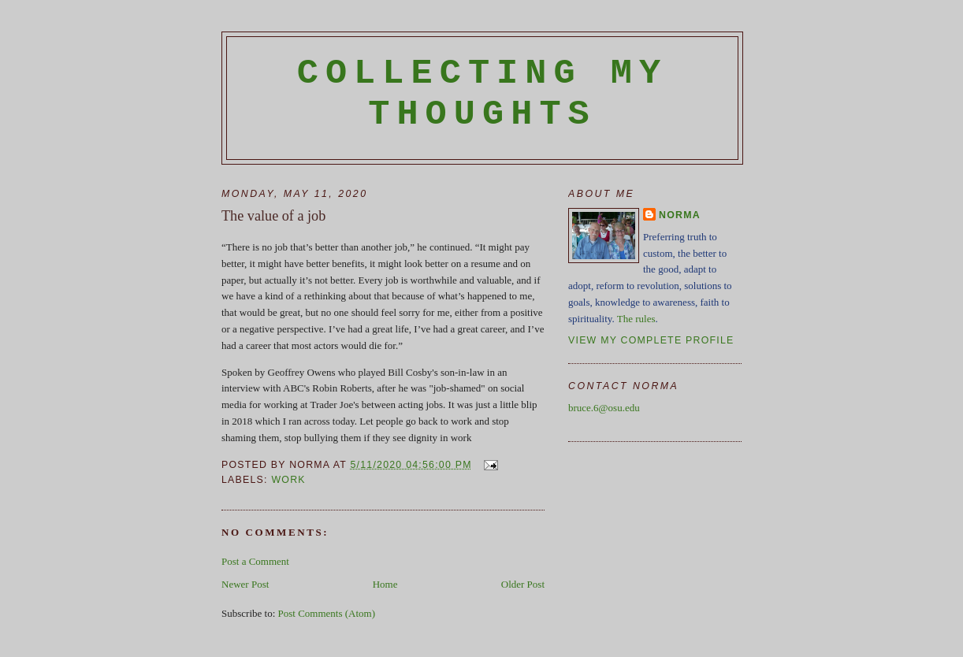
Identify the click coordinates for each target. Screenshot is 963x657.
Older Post (523, 584)
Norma (680, 215)
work (288, 479)
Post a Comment (255, 561)
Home (385, 584)
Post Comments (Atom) (327, 613)
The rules (636, 319)
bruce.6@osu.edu (604, 408)
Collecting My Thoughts (482, 94)
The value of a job (273, 216)
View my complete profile (651, 340)
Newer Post (245, 584)
